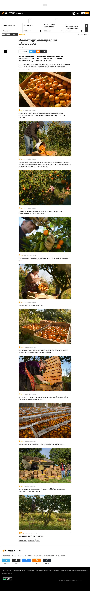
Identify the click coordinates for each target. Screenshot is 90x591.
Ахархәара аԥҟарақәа (19, 570)
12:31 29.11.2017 (23, 47)
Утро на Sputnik (28, 25)
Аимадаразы (30, 570)
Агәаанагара (38, 555)
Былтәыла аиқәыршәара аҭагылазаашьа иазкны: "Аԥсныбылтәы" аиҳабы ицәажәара (71, 29)
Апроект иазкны (6, 570)
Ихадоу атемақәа (49, 26)
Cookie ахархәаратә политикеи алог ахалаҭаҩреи (74, 570)
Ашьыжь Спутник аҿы (9, 25)
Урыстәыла (22, 555)
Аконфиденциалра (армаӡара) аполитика (47, 570)
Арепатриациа (60, 555)
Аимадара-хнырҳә (7, 573)
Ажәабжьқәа (31, 540)
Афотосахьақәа (22, 540)
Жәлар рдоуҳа (49, 555)
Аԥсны (37, 540)
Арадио (67, 25)
